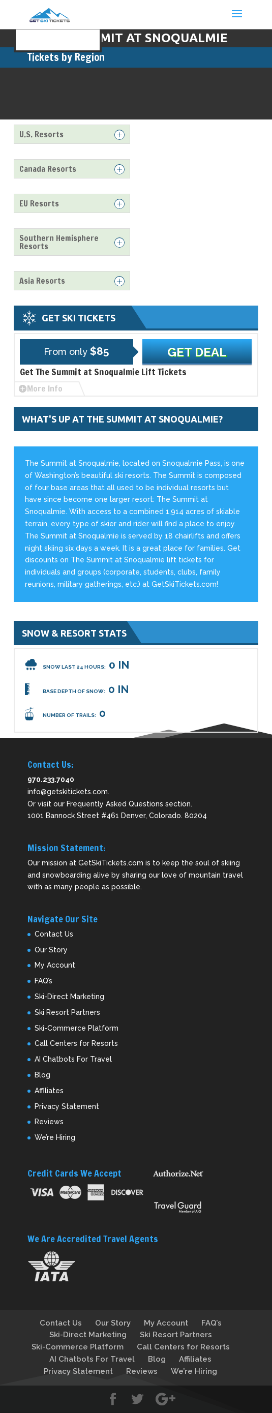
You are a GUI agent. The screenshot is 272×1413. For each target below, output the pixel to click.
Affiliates (49, 1091)
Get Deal (197, 352)
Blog (42, 1075)
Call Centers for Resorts (76, 1043)
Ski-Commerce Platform (76, 1028)
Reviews (49, 1122)
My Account (55, 965)
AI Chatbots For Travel (73, 1059)
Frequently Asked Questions (115, 804)
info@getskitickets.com (67, 792)
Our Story (51, 950)
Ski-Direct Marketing (69, 997)
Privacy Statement (67, 1106)
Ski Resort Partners (67, 1012)
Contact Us (54, 934)
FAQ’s (43, 981)
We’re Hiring (55, 1137)
